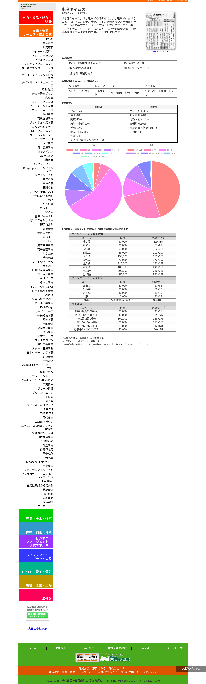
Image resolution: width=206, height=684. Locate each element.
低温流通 (48, 409)
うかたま (48, 253)
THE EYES (46, 413)
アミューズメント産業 (40, 106)
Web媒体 (89, 648)
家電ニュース (45, 336)
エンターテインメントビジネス (37, 77)
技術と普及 (46, 372)
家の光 (49, 212)
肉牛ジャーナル (44, 175)
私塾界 (49, 97)
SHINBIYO (47, 441)
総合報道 (48, 237)
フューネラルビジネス (40, 60)
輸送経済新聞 (45, 315)
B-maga (48, 493)
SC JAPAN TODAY (42, 286)
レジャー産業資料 (42, 51)
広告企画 (60, 648)
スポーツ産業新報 (42, 348)
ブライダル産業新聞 (41, 122)
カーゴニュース (44, 311)
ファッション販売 (42, 110)
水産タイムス (45, 278)
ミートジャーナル (42, 261)
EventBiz (48, 295)
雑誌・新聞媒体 (117, 648)
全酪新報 (48, 323)
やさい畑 (48, 204)
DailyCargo (46, 307)
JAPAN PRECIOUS (41, 191)
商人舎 (49, 401)
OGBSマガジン (44, 421)
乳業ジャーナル (44, 216)
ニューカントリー (42, 376)
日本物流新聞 (45, 437)
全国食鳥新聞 (45, 328)
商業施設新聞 (45, 118)
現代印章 (48, 417)
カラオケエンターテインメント (37, 70)
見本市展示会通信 (42, 299)
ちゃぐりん (46, 208)
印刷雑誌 (48, 498)
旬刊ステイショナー (41, 220)
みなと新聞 (46, 282)
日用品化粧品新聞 (42, 290)
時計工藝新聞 (45, 344)
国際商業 (48, 159)
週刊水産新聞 (45, 274)
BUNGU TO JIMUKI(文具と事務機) (37, 427)
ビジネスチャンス (42, 55)
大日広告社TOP (37, 628)
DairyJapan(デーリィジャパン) (38, 169)
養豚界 (49, 457)
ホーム (32, 648)
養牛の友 (48, 179)
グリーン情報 (45, 388)
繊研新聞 (48, 114)
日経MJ (48, 39)
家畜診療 (48, 502)
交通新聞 (48, 466)
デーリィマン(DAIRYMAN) (37, 380)
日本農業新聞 (45, 147)
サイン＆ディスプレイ (40, 405)
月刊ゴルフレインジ (41, 135)
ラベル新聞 (46, 332)
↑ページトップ (174, 648)
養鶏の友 (48, 187)
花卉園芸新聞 (45, 249)
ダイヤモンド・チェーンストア (37, 84)
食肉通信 (48, 266)
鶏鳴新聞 (48, 319)
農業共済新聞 (45, 245)
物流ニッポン (45, 233)
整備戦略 (48, 453)
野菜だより (46, 224)
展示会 (145, 648)
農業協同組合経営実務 (40, 485)
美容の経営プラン (42, 93)
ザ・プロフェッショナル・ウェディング (37, 476)
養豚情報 (48, 489)
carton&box (46, 155)
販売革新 (48, 47)
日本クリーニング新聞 (40, 352)
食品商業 (48, 43)
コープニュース (44, 139)
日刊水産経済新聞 (42, 270)
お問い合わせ (191, 668)
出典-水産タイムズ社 (160, 52)
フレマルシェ (45, 506)
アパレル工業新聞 (42, 303)
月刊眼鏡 (48, 360)
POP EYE (47, 241)
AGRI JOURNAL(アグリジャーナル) (37, 366)
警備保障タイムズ (42, 433)
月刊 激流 (47, 89)
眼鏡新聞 (48, 356)
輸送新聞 (48, 445)
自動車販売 (46, 449)
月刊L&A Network (43, 195)
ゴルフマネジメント (41, 131)
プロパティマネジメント (38, 64)
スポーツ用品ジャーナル (38, 470)
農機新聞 (48, 228)
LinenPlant (47, 481)
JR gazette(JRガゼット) (39, 462)
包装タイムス (45, 151)
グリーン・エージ (42, 392)
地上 (50, 199)
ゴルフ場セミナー (42, 126)
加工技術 (48, 397)
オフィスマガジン (42, 340)
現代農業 (48, 143)
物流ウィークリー (42, 164)
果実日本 (48, 384)
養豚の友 (48, 183)
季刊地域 (48, 257)
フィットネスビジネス (40, 102)
